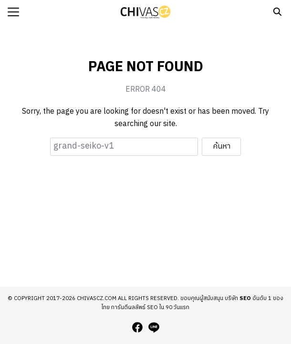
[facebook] (137, 327)
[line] (153, 327)
